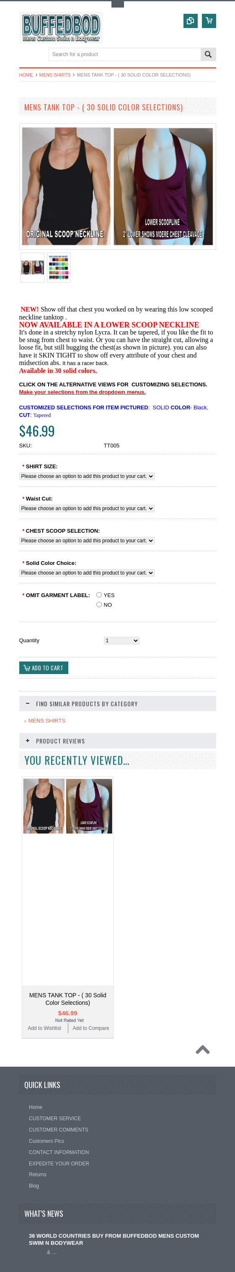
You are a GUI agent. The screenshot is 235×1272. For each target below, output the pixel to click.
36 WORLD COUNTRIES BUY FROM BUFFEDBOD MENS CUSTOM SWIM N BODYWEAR (114, 1089)
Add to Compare (90, 878)
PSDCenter (173, 1262)
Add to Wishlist (44, 878)
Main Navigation (26, 55)
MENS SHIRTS (55, 74)
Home (26, 74)
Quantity (29, 640)
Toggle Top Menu (117, 4)
